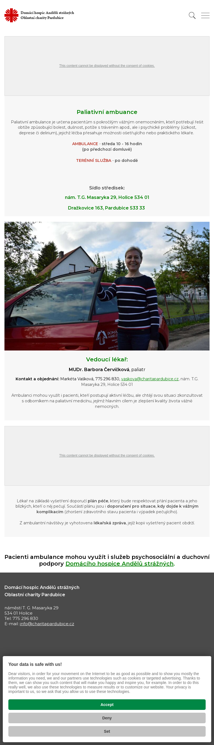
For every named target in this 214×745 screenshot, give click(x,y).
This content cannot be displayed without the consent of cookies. (107, 66)
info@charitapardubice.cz (47, 623)
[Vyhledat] (192, 15)
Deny (107, 718)
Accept (107, 704)
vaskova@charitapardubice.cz (150, 378)
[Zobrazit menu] (205, 15)
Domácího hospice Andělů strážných (119, 563)
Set (107, 731)
